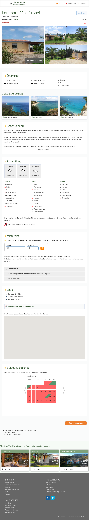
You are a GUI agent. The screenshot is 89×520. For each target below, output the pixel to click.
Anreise (7, 494)
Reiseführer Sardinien (12, 485)
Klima (7, 492)
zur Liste (82, 13)
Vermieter (83, 4)
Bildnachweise (51, 482)
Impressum (50, 487)
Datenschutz (50, 489)
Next (62, 390)
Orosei (15, 19)
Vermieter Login (10, 505)
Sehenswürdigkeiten (12, 489)
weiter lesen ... (44, 150)
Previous (26, 390)
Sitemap (49, 485)
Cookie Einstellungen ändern (56, 492)
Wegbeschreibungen (12, 510)
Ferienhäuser (9, 482)
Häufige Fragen (10, 507)
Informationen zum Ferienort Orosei (21, 306)
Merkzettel (71, 4)
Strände (7, 487)
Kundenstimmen (10, 512)
